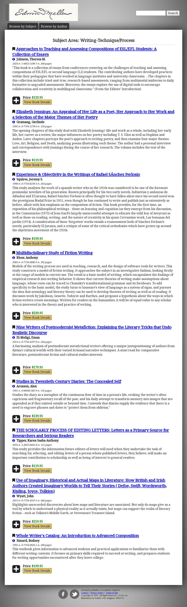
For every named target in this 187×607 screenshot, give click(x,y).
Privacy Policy (97, 592)
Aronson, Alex (24, 386)
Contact (85, 592)
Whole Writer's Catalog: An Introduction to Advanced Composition (77, 535)
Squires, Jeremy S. (27, 179)
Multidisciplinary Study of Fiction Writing (54, 252)
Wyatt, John (23, 496)
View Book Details (37, 102)
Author (54, 26)
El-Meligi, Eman (26, 337)
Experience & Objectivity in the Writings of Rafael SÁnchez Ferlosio (78, 174)
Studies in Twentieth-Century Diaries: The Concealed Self (68, 381)
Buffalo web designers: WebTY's (109, 598)
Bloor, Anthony (25, 258)
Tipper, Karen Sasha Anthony (35, 440)
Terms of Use (112, 592)
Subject (22, 26)
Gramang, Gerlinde (28, 122)
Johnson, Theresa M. (29, 59)
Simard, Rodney (25, 541)
